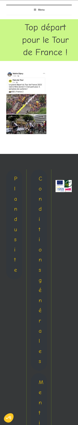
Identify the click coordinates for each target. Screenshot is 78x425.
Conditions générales (40, 270)
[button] (9, 418)
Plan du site (15, 224)
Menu (39, 9)
